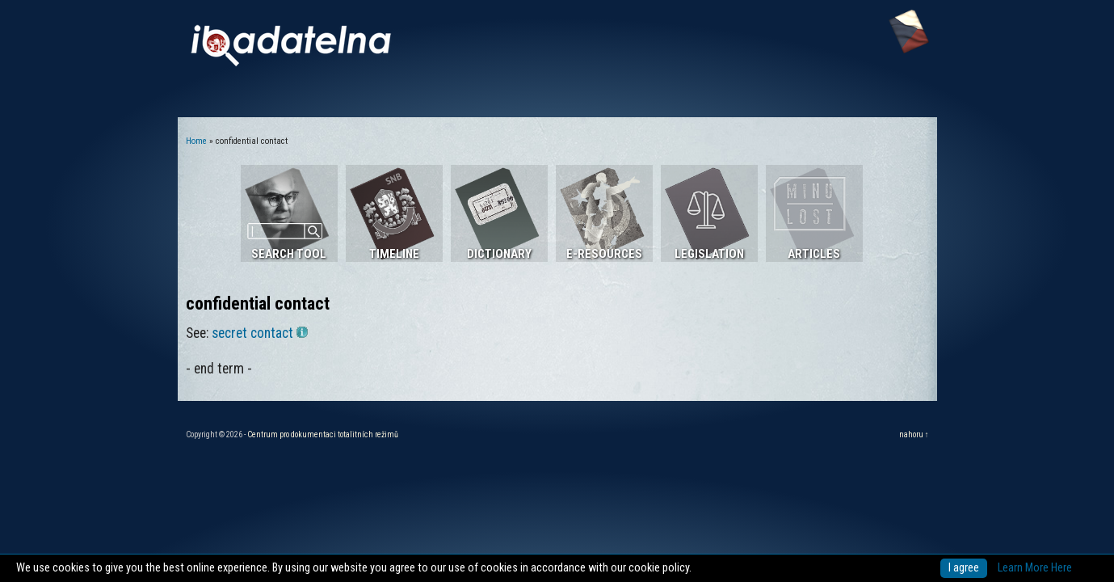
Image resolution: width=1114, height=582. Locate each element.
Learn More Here (1035, 568)
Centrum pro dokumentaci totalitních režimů (322, 434)
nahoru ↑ (914, 434)
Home (196, 141)
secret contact (260, 333)
